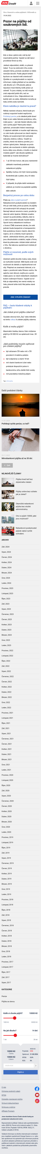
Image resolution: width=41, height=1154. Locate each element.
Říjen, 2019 (6, 848)
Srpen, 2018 (6, 920)
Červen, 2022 (7, 682)
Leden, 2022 (6, 708)
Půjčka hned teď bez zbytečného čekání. (24, 480)
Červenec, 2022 (8, 676)
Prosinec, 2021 (7, 713)
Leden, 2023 (6, 645)
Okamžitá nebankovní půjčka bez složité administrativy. (25, 506)
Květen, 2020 (7, 811)
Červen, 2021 (7, 744)
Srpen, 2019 (6, 858)
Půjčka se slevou (8, 1001)
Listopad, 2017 (7, 967)
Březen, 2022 (7, 697)
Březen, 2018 (7, 946)
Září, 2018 (5, 915)
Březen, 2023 (7, 635)
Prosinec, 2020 (7, 775)
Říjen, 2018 (6, 910)
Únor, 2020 (6, 827)
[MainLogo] (10, 3)
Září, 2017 (5, 977)
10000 (32, 1013)
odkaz (13, 319)
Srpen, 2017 (6, 982)
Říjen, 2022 (6, 661)
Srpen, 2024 (6, 552)
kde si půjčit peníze (19, 200)
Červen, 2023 (7, 619)
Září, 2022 (5, 666)
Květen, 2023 (7, 625)
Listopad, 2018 (7, 905)
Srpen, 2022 (6, 671)
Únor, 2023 (6, 640)
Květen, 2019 (7, 874)
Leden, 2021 (6, 770)
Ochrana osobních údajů (11, 1091)
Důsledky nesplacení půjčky (12, 1099)
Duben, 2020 (6, 817)
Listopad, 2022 (7, 656)
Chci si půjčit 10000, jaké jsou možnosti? (26, 517)
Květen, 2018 (7, 936)
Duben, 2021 (6, 754)
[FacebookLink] (37, 1088)
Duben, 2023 (6, 630)
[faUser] (31, 3)
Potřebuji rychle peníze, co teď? (15, 423)
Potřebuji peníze (10, 116)
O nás (4, 1087)
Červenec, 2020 (8, 801)
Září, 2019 (5, 853)
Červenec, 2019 (8, 863)
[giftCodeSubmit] (36, 1065)
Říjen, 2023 (6, 599)
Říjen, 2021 (6, 723)
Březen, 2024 (7, 573)
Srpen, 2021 (6, 734)
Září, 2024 (5, 547)
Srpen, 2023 (6, 609)
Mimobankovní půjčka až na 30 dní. (17, 458)
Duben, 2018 (6, 941)
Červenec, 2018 (8, 925)
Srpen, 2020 (6, 796)
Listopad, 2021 (7, 718)
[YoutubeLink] (37, 1095)
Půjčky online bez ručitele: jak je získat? (26, 492)
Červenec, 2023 (8, 614)
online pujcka (9, 381)
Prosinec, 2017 (7, 962)
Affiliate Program (8, 1111)
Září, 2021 (5, 728)
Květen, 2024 (7, 562)
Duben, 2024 (6, 568)
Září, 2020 (5, 791)
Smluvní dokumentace (10, 1103)
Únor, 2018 (6, 951)
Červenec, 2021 (8, 739)
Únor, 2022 (6, 702)
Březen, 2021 (7, 759)
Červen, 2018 (7, 931)
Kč (36, 1013)
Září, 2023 (5, 604)
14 (33, 1030)
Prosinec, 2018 (7, 899)
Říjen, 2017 (6, 972)
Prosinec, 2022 (7, 651)
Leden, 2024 (6, 583)
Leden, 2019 (6, 894)
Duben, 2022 (6, 692)
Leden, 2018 (6, 957)
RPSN (4, 1095)
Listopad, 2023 (7, 593)
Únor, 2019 (6, 889)
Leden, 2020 (6, 832)
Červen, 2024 (7, 557)
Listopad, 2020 (7, 780)
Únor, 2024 (6, 578)
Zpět (7, 465)
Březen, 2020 (7, 822)
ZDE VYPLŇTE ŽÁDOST (20, 297)
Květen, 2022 (7, 687)
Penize (4, 996)
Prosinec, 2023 (7, 588)
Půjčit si (20, 1072)
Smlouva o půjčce (8, 1107)
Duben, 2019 (6, 879)
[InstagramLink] (37, 1101)
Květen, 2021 (7, 749)
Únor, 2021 (6, 765)
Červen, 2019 (7, 868)
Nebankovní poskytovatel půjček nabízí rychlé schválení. (26, 531)
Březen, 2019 (7, 884)
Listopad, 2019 (7, 842)
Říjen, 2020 (6, 785)
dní (36, 1030)
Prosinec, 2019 (7, 837)
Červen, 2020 (7, 806)
